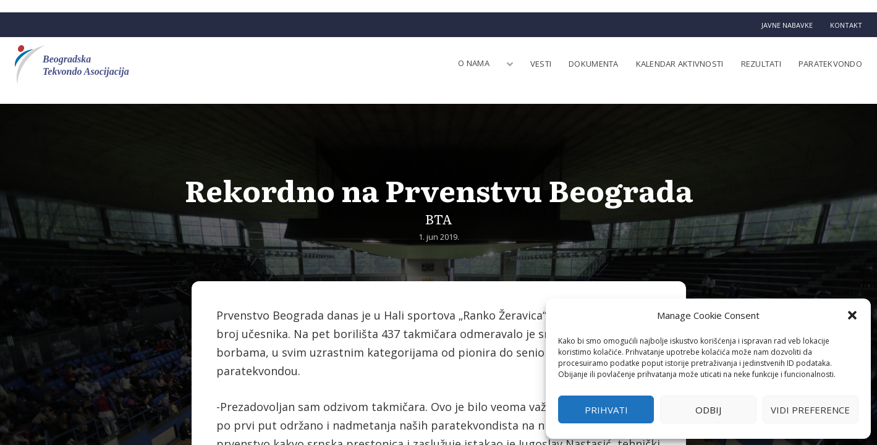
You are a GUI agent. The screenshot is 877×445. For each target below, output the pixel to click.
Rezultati (761, 63)
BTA (438, 218)
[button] (852, 315)
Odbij (708, 410)
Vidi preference (810, 410)
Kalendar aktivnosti (680, 63)
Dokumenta (593, 63)
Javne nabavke (787, 25)
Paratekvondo (830, 63)
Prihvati (606, 410)
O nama (473, 63)
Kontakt (846, 25)
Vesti (540, 63)
